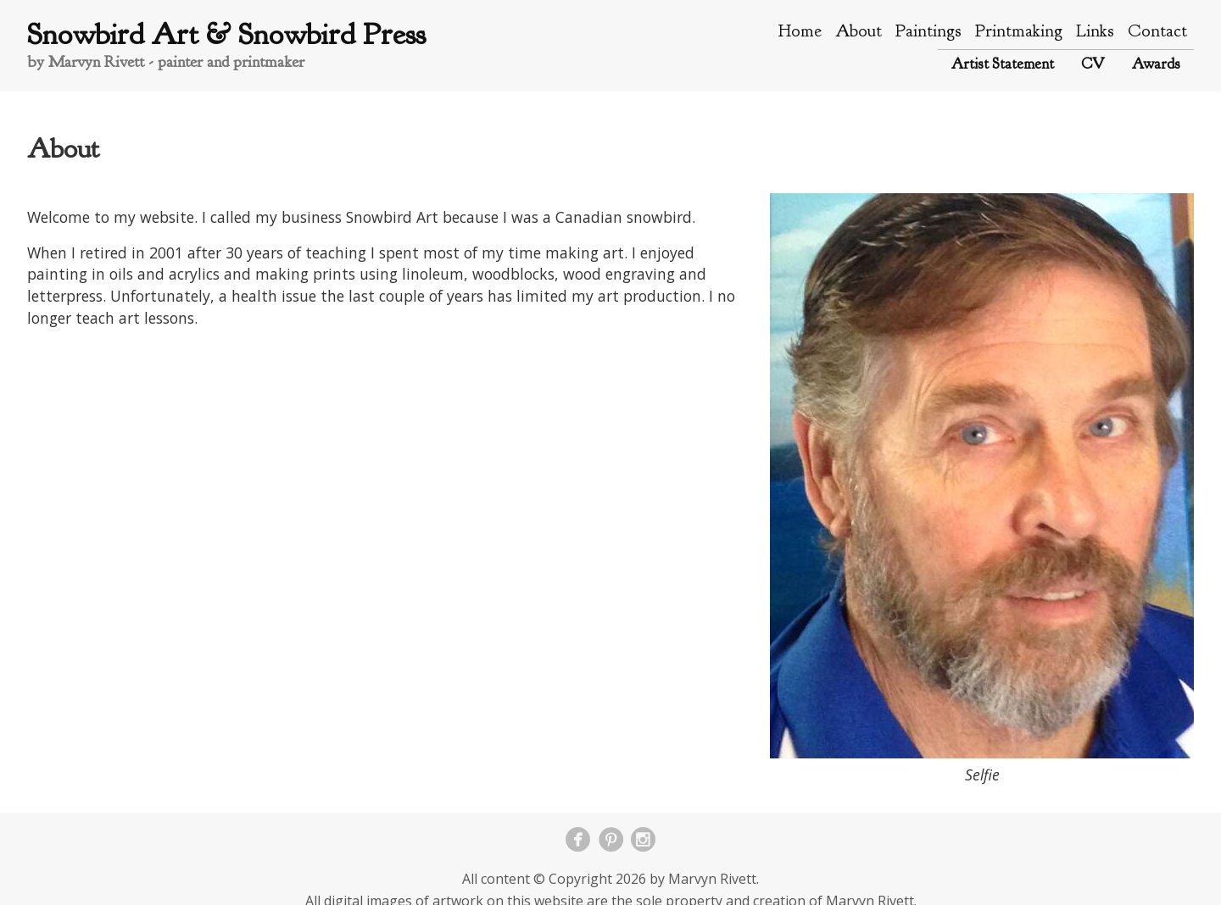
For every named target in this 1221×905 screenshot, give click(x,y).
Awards (1156, 63)
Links (1095, 30)
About (858, 30)
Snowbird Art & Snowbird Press (226, 34)
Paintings (928, 30)
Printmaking (1018, 30)
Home (800, 30)
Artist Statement (1002, 63)
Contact (1157, 30)
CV (1093, 63)
